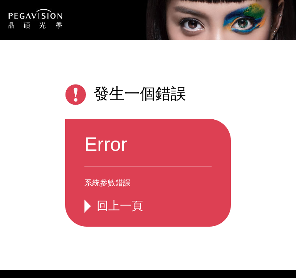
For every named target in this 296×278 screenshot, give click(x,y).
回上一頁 (120, 205)
